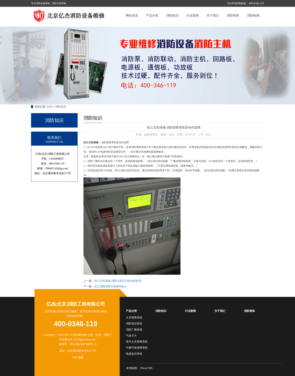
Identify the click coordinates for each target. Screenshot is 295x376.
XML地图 (77, 357)
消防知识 (172, 15)
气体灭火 (131, 335)
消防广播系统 (134, 329)
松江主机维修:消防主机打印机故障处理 (117, 280)
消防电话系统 (134, 323)
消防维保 (233, 15)
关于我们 (212, 15)
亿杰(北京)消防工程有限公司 (75, 304)
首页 (49, 106)
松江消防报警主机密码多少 (110, 286)
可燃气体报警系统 (137, 347)
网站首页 (132, 15)
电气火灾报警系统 (137, 341)
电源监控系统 (134, 353)
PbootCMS (147, 368)
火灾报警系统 (134, 317)
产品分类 (152, 15)
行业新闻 (192, 15)
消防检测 (253, 15)
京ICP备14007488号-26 (83, 344)
